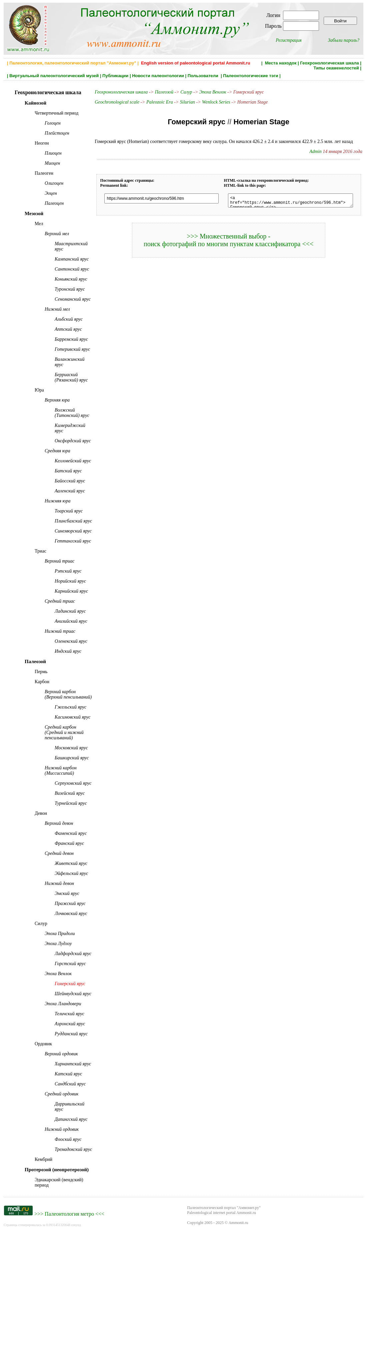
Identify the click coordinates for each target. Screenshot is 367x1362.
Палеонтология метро (69, 1342)
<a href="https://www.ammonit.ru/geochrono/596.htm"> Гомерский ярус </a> (289, 201)
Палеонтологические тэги (250, 75)
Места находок (281, 62)
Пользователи (204, 75)
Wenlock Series (210, 102)
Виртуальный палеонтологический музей (54, 75)
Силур (180, 92)
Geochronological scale (111, 102)
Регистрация (289, 40)
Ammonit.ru (238, 1351)
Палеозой (158, 92)
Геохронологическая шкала (329, 62)
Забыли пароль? (343, 40)
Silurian (181, 102)
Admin (319, 151)
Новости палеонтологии (158, 75)
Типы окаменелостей (336, 67)
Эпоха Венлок (206, 92)
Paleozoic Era (154, 102)
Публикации (115, 75)
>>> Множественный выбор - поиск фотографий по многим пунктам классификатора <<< (227, 242)
